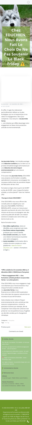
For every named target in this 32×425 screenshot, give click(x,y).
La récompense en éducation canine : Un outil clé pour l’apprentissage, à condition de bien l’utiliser (15, 353)
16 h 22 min (6, 106)
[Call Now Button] (28, 421)
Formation (11, 320)
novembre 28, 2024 (17, 104)
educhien (5, 104)
